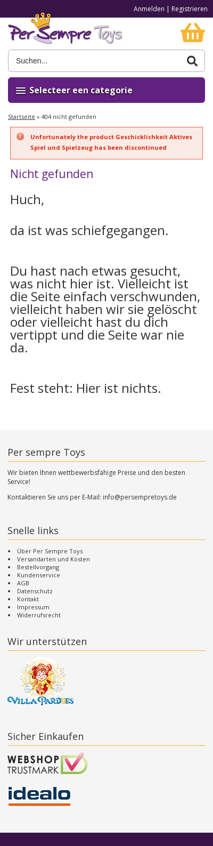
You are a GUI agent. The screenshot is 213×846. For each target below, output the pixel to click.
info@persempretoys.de (140, 497)
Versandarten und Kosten (53, 559)
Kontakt (28, 599)
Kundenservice (38, 575)
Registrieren (189, 8)
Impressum (33, 607)
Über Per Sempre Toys (50, 551)
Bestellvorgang (38, 567)
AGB (23, 583)
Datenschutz (35, 591)
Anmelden (149, 8)
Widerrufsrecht (39, 615)
